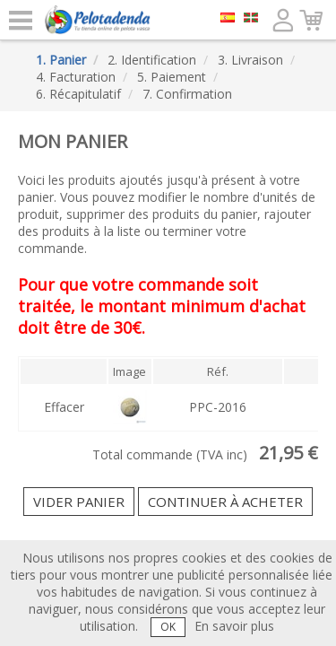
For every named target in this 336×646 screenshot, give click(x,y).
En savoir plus (234, 625)
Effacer (64, 406)
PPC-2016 (217, 406)
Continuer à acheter (225, 502)
